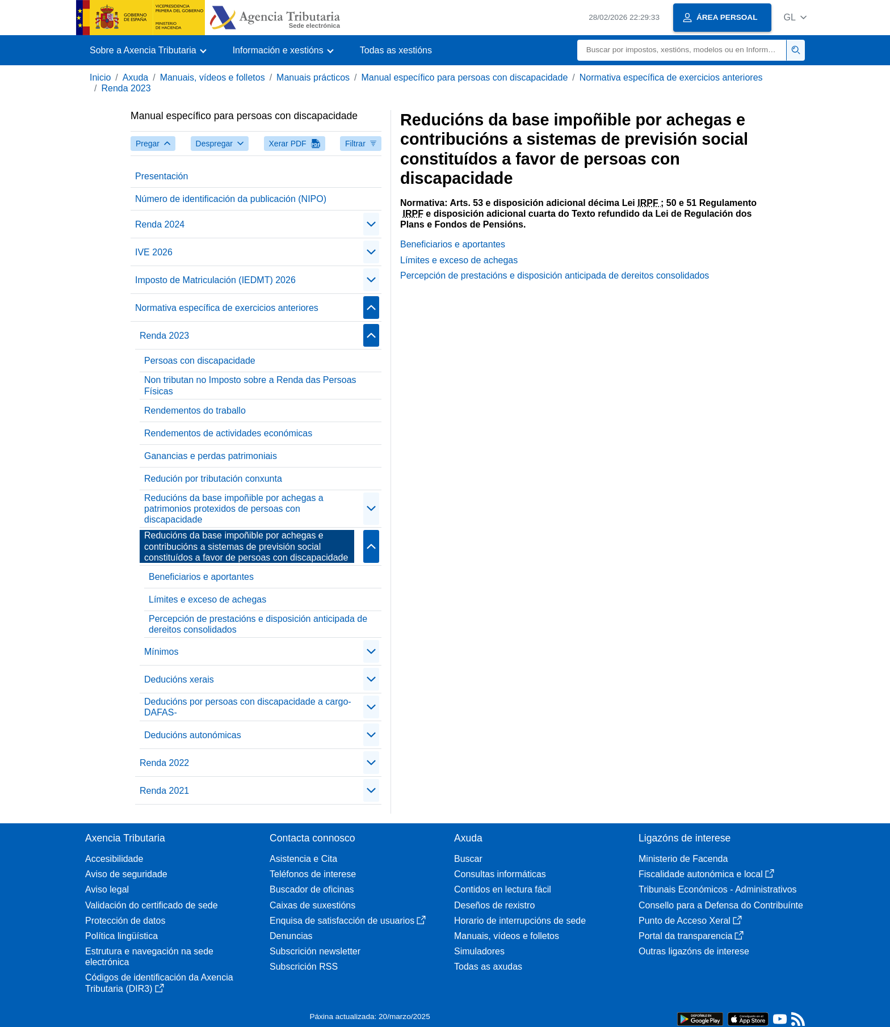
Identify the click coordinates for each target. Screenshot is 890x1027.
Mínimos (161, 651)
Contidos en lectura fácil (502, 889)
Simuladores (479, 951)
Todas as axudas (488, 966)
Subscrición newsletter (315, 951)
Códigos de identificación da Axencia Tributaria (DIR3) (159, 983)
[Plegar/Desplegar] (371, 224)
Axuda (135, 77)
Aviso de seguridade (126, 874)
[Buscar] (682, 50)
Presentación (161, 176)
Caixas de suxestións (312, 905)
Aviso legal (107, 889)
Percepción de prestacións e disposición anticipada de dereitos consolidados (258, 624)
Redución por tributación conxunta (213, 478)
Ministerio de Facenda (683, 859)
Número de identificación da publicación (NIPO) (230, 199)
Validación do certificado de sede (151, 905)
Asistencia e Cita (303, 859)
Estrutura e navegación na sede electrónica (149, 956)
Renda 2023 (125, 88)
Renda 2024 (159, 224)
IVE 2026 (154, 252)
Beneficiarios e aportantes (201, 577)
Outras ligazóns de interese (694, 951)
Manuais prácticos (313, 77)
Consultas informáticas (500, 874)
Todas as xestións (396, 50)
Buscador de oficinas (312, 889)
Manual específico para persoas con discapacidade (465, 77)
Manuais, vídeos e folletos (212, 77)
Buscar (468, 859)
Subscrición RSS (304, 966)
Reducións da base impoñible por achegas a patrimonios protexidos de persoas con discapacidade (234, 508)
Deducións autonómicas (192, 735)
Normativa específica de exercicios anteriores (671, 77)
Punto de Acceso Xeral (690, 920)
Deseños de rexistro (494, 905)
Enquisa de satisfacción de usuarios (348, 920)
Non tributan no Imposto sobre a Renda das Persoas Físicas (250, 385)
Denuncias (291, 936)
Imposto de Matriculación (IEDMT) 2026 (215, 280)
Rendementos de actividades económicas (228, 433)
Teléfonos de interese (313, 874)
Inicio (100, 77)
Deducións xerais (179, 679)
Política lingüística (121, 936)
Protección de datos (125, 920)
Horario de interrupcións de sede (520, 920)
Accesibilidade (114, 859)
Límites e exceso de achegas (207, 599)
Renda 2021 (164, 790)
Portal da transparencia (691, 936)
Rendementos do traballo (195, 410)
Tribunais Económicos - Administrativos (718, 889)
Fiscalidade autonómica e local (706, 874)
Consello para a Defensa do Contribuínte (721, 905)
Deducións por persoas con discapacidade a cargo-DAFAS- (247, 707)
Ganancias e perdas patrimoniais (210, 456)
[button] (795, 17)
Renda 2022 (164, 763)
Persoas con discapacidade (199, 360)
